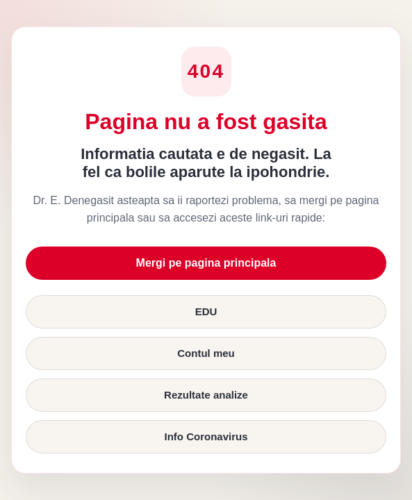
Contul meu (206, 353)
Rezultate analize (206, 395)
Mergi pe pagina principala (206, 263)
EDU (206, 311)
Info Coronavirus (205, 436)
